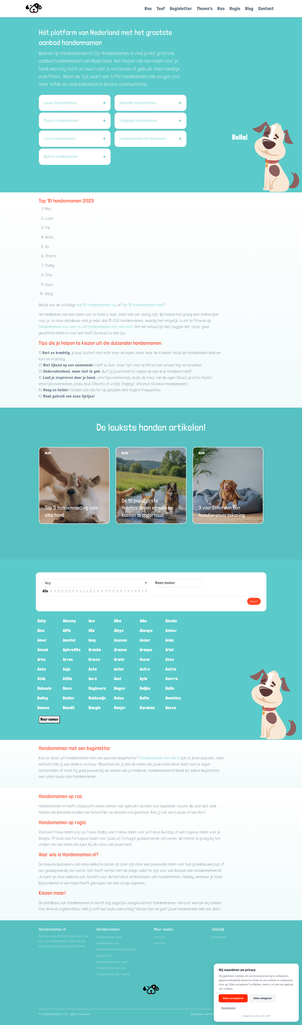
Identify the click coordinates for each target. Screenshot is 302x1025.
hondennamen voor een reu (60, 326)
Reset (254, 601)
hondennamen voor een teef (110, 326)
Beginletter (181, 8)
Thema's (205, 8)
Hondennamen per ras (110, 968)
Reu (148, 8)
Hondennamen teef (109, 937)
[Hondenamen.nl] (39, 8)
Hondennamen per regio (112, 962)
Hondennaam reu (107, 943)
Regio (235, 8)
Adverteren (219, 937)
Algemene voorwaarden (206, 1014)
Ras (221, 8)
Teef (161, 8)
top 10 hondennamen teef (143, 305)
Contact (266, 8)
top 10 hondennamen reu (97, 305)
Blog (249, 8)
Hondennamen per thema (112, 974)
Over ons (160, 937)
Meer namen (49, 719)
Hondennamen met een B (160, 758)
